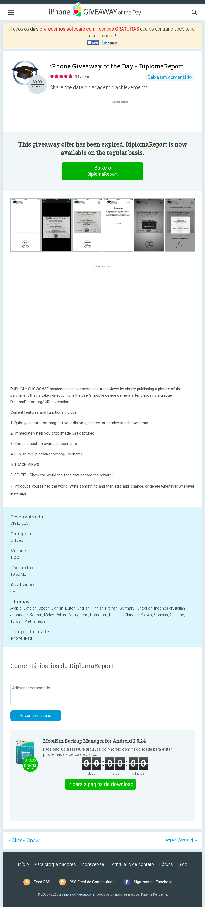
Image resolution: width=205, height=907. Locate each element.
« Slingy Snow (24, 840)
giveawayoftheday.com (76, 894)
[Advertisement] (123, 117)
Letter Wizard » (180, 840)
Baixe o (102, 171)
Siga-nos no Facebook (153, 882)
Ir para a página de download (100, 784)
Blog (182, 864)
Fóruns (166, 864)
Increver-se (92, 864)
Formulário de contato (131, 864)
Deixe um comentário (170, 77)
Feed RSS (42, 882)
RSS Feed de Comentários (92, 882)
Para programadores (55, 864)
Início (23, 864)
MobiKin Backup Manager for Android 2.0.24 (94, 741)
